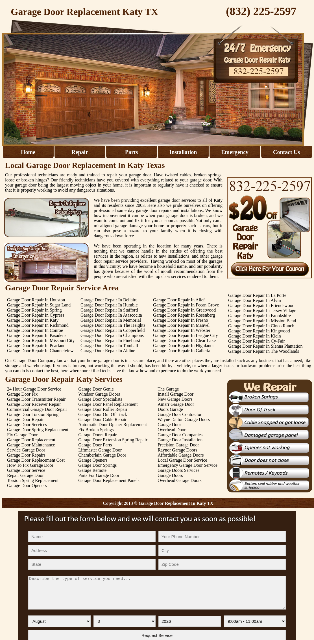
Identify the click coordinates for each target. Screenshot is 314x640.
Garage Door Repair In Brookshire (259, 315)
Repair (79, 152)
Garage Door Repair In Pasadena (37, 335)
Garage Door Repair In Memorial (110, 320)
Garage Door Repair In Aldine (107, 350)
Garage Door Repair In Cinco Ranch (261, 325)
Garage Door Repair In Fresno (180, 320)
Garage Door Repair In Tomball (109, 345)
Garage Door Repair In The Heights (112, 325)
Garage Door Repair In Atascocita (111, 315)
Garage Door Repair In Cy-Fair (256, 341)
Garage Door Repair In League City (185, 335)
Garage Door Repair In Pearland (36, 345)
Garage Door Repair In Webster (181, 330)
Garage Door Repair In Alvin (254, 300)
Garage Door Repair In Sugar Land (39, 305)
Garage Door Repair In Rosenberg (184, 315)
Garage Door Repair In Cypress (35, 315)
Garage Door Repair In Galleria (181, 350)
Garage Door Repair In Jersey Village (262, 310)
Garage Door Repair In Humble (109, 305)
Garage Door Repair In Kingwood (259, 330)
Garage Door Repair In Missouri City (41, 340)
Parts (131, 152)
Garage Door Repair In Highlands (183, 345)
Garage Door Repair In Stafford (109, 310)
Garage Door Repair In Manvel (181, 325)
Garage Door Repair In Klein (254, 336)
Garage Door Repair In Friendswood (261, 305)
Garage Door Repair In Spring (34, 310)
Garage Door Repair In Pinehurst (110, 340)
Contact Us (286, 152)
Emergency (234, 152)
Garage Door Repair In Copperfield (112, 330)
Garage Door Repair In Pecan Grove (186, 305)
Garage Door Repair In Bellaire (109, 299)
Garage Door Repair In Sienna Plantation (265, 346)
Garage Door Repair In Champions (112, 335)
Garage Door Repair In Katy (32, 320)
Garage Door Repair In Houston (36, 299)
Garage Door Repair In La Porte (257, 295)
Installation (183, 152)
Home (28, 152)
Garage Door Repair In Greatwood (184, 310)
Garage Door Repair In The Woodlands (263, 351)
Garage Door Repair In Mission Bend (262, 320)
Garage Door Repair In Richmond (38, 325)
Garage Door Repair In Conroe (35, 330)
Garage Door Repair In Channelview (40, 350)
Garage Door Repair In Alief (179, 299)
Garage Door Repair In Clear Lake (184, 340)
